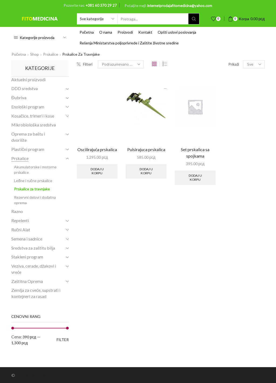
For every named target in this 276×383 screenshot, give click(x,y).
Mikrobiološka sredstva (33, 124)
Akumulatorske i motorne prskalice (35, 170)
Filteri (84, 64)
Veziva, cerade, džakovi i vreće (33, 269)
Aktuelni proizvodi (28, 79)
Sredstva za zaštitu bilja (33, 247)
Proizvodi (125, 32)
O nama (105, 32)
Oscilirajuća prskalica (97, 149)
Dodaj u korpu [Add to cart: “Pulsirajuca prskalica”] (146, 171)
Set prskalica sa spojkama (195, 152)
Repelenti (20, 220)
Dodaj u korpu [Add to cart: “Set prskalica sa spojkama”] (195, 177)
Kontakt (145, 32)
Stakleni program (27, 256)
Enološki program (27, 106)
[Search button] (193, 18)
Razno (17, 211)
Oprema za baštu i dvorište (28, 137)
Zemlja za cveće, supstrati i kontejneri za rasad (35, 293)
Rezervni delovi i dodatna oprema (35, 200)
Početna (87, 32)
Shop (34, 54)
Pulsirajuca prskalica (146, 149)
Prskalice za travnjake (32, 189)
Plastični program (27, 149)
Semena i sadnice (26, 238)
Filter (63, 339)
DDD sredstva (24, 88)
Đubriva (18, 97)
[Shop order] (121, 64)
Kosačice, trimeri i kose (32, 115)
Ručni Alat (20, 229)
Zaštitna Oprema (27, 281)
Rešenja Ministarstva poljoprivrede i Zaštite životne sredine (129, 43)
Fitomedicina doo (32, 375)
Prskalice (50, 54)
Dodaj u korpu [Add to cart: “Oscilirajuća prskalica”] (97, 171)
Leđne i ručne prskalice (33, 180)
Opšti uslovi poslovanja (177, 32)
